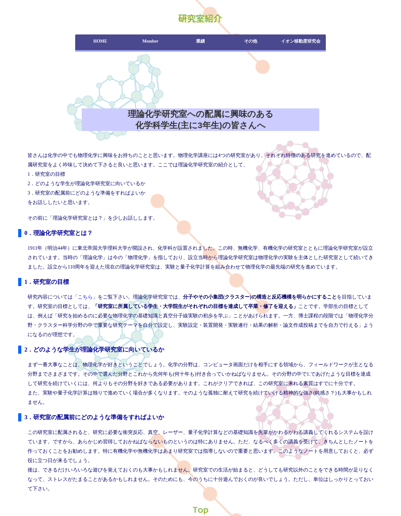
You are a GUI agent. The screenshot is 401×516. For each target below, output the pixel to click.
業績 (200, 41)
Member (150, 41)
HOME (100, 41)
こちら (85, 297)
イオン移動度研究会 (300, 41)
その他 (250, 41)
